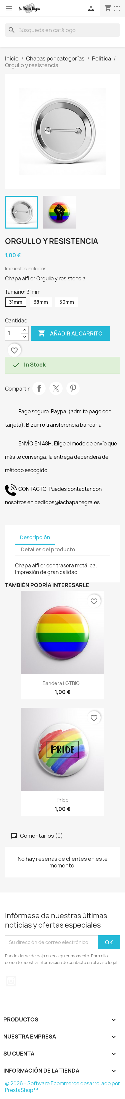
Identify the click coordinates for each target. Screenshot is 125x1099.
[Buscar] (62, 30)
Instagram (11, 981)
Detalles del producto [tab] (48, 549)
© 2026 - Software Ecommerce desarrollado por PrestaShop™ (62, 1087)
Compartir (39, 388)
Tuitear (56, 388)
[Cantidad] (13, 333)
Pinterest (73, 388)
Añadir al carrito (70, 333)
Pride (63, 800)
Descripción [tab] (35, 537)
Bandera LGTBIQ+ (62, 683)
